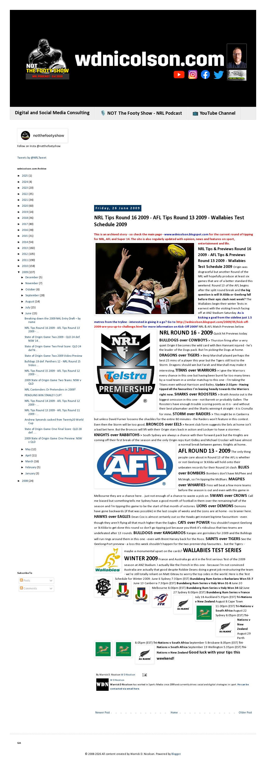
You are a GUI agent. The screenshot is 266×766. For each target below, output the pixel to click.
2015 (25, 236)
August (30, 301)
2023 (25, 188)
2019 (25, 212)
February (31, 467)
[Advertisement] (173, 162)
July (28, 307)
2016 (25, 230)
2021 (25, 200)
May (28, 449)
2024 (25, 182)
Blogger (176, 754)
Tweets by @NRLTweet (31, 157)
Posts (25, 580)
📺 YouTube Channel (213, 113)
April (28, 455)
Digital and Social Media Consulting (52, 113)
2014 (25, 242)
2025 (25, 175)
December (32, 277)
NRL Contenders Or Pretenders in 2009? (50, 389)
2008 (25, 481)
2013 (25, 248)
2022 (25, 194)
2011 (25, 260)
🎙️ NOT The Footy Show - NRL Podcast (141, 113)
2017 (25, 224)
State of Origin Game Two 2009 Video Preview (53, 356)
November (32, 283)
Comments (28, 588)
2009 (25, 272)
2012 (25, 254)
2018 (25, 218)
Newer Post (102, 712)
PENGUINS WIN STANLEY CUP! (43, 395)
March (29, 461)
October (30, 289)
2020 (25, 206)
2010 (25, 266)
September (32, 295)
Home (174, 712)
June (28, 313)
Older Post (245, 712)
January (30, 473)
